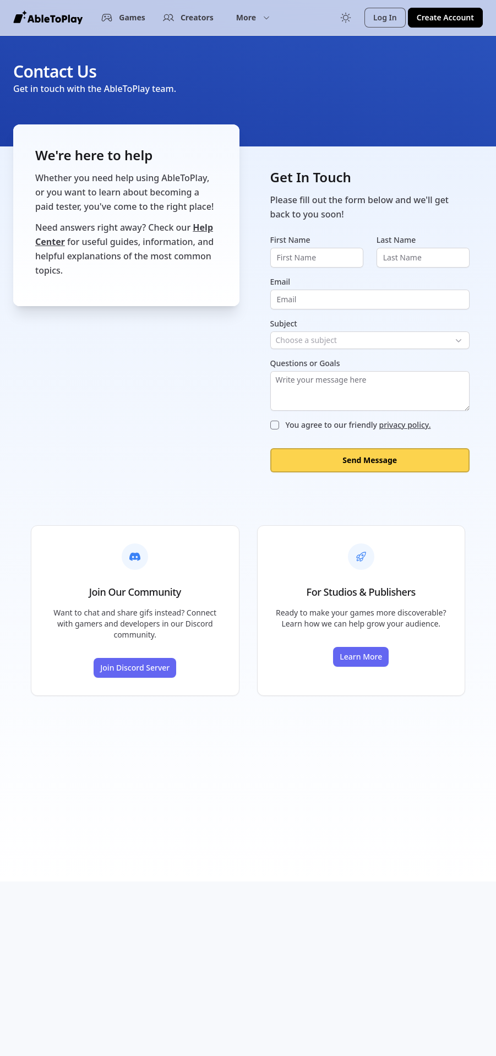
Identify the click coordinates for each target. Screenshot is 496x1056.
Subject (283, 323)
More (253, 17)
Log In (385, 17)
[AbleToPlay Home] (48, 17)
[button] (253, 17)
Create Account (445, 17)
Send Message (369, 460)
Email (280, 281)
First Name (290, 240)
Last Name (396, 240)
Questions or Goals (305, 363)
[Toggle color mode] (346, 18)
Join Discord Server (135, 667)
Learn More (361, 656)
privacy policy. (404, 425)
